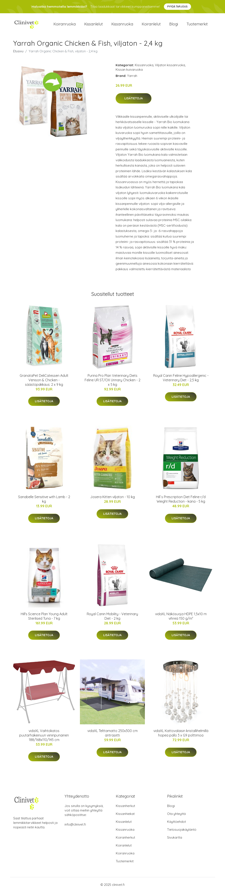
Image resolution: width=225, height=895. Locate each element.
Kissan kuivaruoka (129, 72)
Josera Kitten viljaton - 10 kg (112, 500)
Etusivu (18, 54)
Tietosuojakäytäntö (181, 832)
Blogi (173, 25)
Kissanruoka (122, 25)
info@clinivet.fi (75, 827)
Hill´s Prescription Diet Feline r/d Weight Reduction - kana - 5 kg (181, 502)
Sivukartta (174, 840)
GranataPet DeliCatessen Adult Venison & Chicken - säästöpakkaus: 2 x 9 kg (44, 383)
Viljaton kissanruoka (170, 68)
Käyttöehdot (176, 825)
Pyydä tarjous (177, 6)
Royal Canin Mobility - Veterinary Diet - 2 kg (112, 619)
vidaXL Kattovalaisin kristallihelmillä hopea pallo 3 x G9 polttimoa (180, 736)
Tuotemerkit (197, 25)
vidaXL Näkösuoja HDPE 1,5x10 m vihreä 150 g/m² (181, 619)
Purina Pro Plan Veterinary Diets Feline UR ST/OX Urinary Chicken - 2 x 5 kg (112, 383)
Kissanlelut (93, 25)
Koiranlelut (151, 25)
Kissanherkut (125, 809)
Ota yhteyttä (176, 817)
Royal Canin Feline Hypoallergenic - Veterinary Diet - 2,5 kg (181, 380)
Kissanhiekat (125, 817)
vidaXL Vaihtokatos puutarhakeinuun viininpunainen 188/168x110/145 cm (44, 738)
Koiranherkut (125, 840)
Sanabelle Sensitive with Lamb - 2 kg (44, 502)
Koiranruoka (64, 25)
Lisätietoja (133, 101)
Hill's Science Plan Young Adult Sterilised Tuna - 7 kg (44, 619)
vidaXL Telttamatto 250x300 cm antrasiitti (112, 736)
